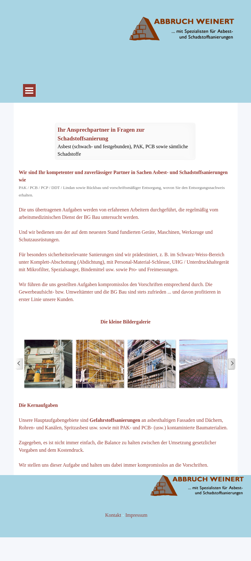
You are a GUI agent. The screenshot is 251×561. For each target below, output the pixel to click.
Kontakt (113, 515)
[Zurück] (19, 363)
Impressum (136, 515)
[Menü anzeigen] (29, 90)
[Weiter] (231, 363)
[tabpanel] (125, 141)
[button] (48, 363)
